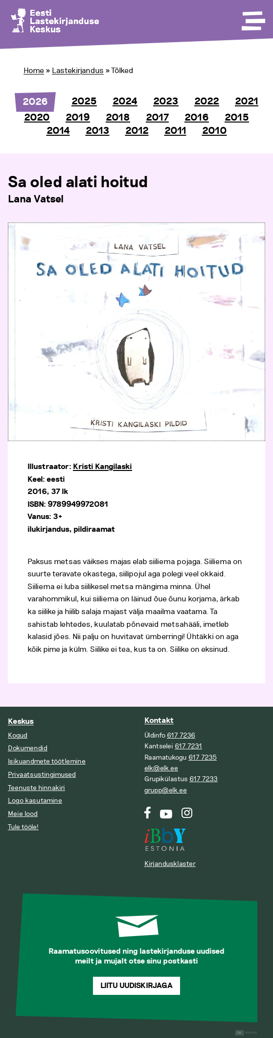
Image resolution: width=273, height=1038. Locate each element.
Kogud (17, 735)
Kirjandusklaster (170, 864)
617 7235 (202, 757)
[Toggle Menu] (252, 18)
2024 (125, 101)
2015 (237, 117)
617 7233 (203, 779)
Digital (246, 1033)
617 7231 (188, 746)
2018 (118, 117)
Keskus (21, 722)
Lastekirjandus (78, 70)
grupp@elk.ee (165, 790)
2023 (166, 101)
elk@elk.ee (161, 768)
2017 (157, 117)
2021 (246, 101)
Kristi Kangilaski (102, 467)
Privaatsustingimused (42, 774)
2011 (175, 130)
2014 (58, 130)
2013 (98, 130)
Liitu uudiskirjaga (136, 986)
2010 (214, 130)
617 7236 (181, 735)
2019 (78, 117)
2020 (37, 117)
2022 (206, 101)
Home (33, 70)
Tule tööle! (23, 827)
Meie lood (23, 814)
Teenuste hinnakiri (36, 788)
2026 (35, 102)
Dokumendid (27, 748)
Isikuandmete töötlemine (47, 761)
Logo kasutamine (35, 800)
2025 (84, 101)
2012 (137, 130)
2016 (196, 117)
